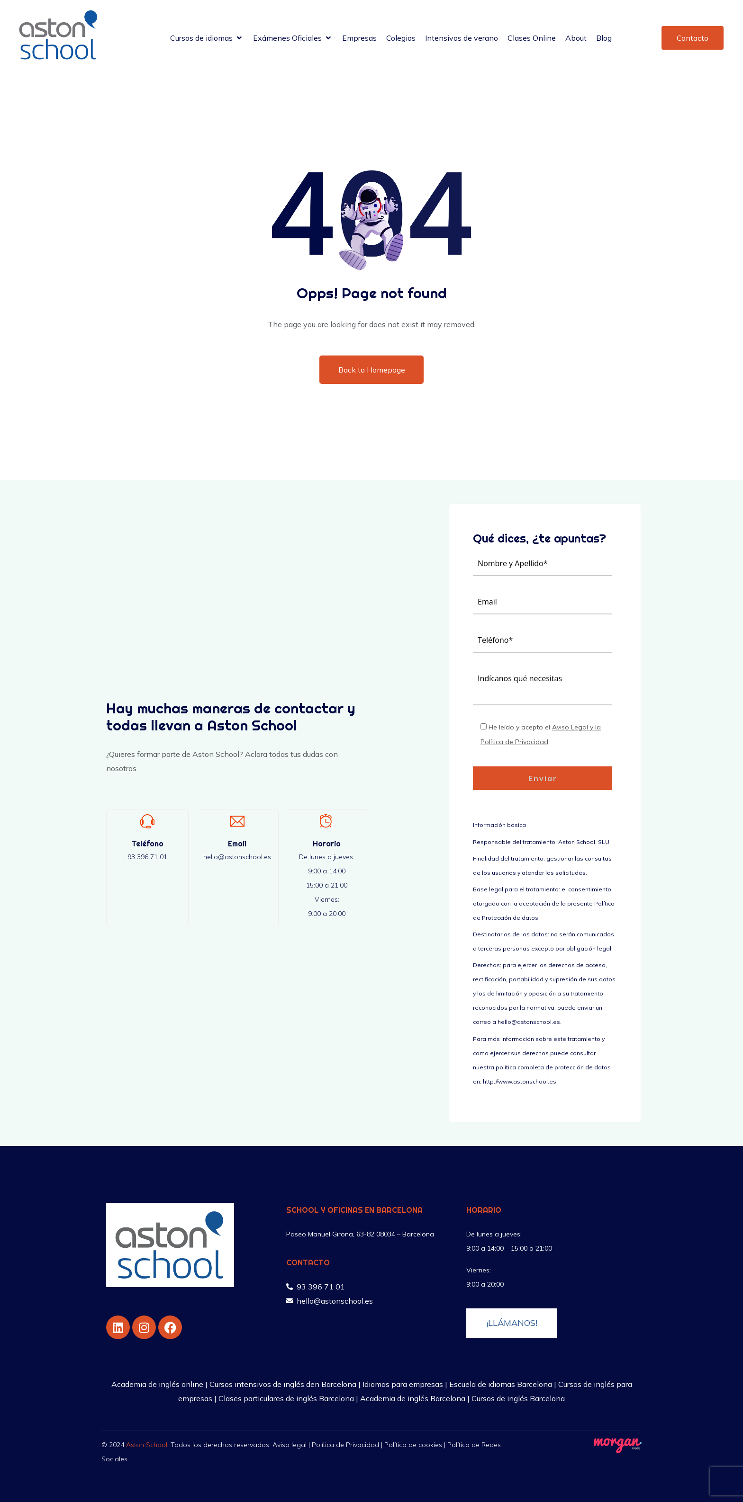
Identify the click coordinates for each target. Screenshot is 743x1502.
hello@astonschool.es (237, 857)
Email (237, 843)
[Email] (237, 821)
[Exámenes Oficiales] (292, 37)
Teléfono (147, 843)
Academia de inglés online (157, 1384)
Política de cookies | (415, 1444)
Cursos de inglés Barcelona (518, 1398)
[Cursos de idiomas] (206, 37)
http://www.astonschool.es (519, 1081)
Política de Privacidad (345, 1444)
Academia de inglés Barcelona (412, 1398)
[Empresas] (359, 37)
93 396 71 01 (147, 857)
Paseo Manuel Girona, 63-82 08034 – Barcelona (360, 1234)
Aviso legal (289, 1444)
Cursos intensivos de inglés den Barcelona (282, 1384)
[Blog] (603, 37)
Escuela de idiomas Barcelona (500, 1384)
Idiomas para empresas (402, 1384)
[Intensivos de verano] (461, 37)
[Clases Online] (532, 37)
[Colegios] (400, 37)
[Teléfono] (147, 821)
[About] (576, 37)
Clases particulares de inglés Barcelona (286, 1398)
